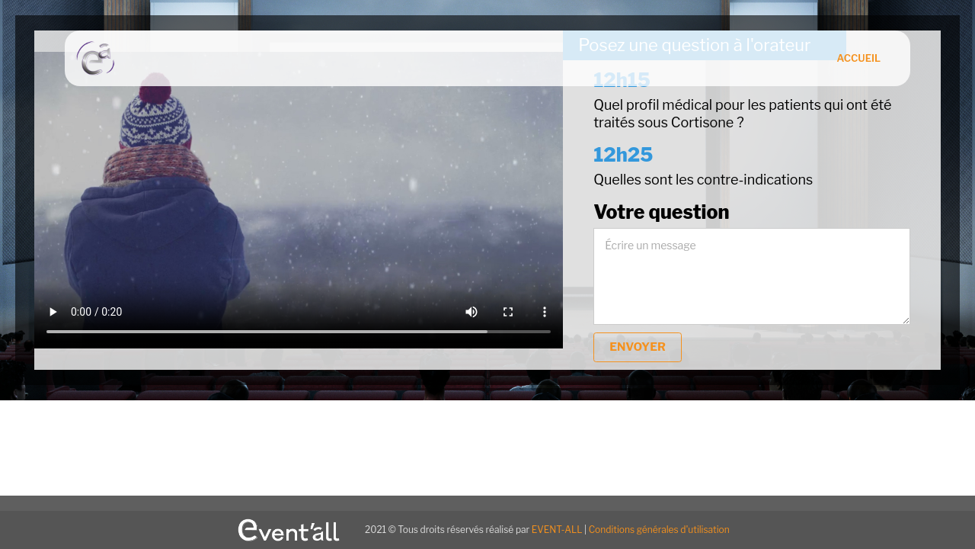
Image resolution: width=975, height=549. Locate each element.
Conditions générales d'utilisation (659, 529)
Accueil (858, 58)
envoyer (637, 347)
